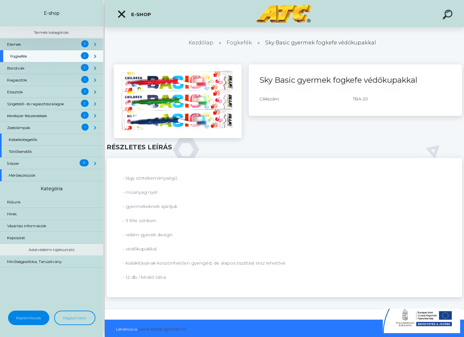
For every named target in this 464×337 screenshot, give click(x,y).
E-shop (134, 14)
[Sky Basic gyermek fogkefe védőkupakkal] (178, 67)
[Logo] (284, 13)
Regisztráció (74, 317)
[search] (448, 15)
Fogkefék (239, 43)
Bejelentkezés (28, 317)
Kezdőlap (200, 43)
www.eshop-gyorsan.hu (162, 329)
